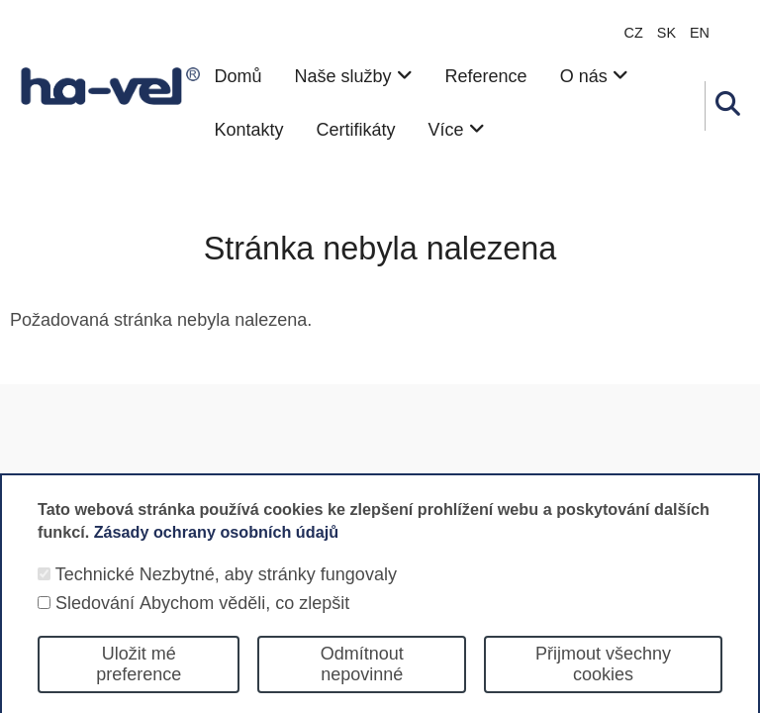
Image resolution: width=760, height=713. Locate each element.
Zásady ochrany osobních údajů (216, 549)
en (700, 33)
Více (456, 130)
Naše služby (353, 76)
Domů (237, 76)
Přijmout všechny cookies (603, 682)
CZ (633, 33)
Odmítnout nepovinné (362, 682)
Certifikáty (356, 130)
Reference (486, 76)
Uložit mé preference (138, 682)
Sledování (95, 621)
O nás (594, 76)
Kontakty (248, 130)
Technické (95, 592)
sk (666, 33)
